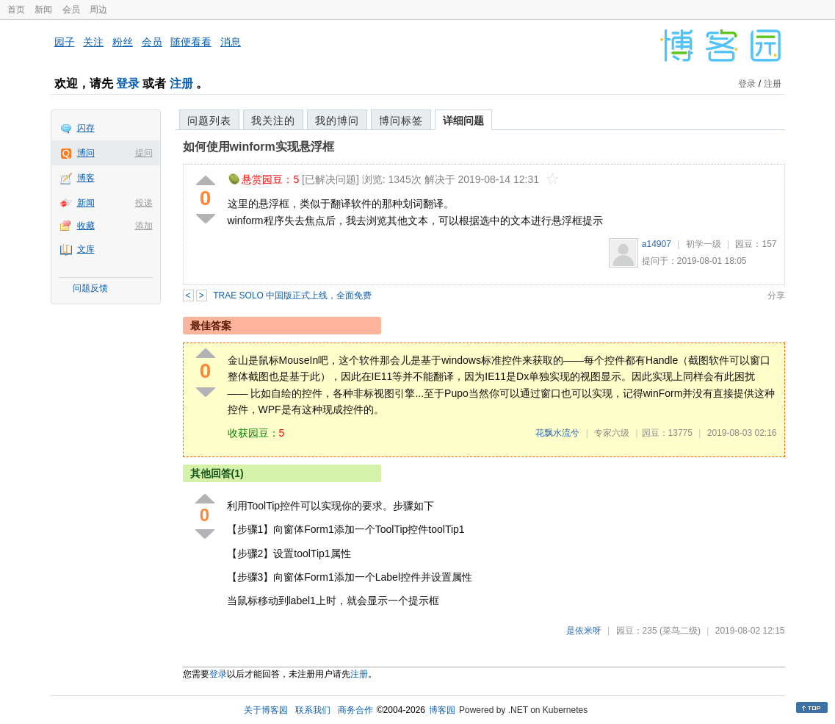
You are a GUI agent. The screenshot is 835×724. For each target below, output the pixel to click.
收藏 (86, 226)
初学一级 (703, 244)
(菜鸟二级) (680, 631)
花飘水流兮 (557, 433)
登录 (128, 83)
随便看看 (191, 42)
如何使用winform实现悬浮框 (258, 146)
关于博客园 (266, 710)
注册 (181, 83)
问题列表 (209, 120)
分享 (776, 295)
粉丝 (122, 42)
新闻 (43, 9)
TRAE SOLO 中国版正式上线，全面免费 (292, 295)
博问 (86, 153)
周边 (98, 9)
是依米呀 (583, 631)
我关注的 (273, 120)
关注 (93, 42)
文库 (86, 249)
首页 (16, 9)
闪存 (86, 128)
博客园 (442, 710)
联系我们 (312, 710)
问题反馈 (90, 288)
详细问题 (463, 120)
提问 (144, 153)
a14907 (656, 244)
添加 (144, 226)
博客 (86, 178)
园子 (64, 42)
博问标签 (401, 120)
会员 (71, 9)
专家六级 (611, 433)
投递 (144, 203)
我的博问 (337, 120)
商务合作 (355, 710)
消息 (230, 42)
